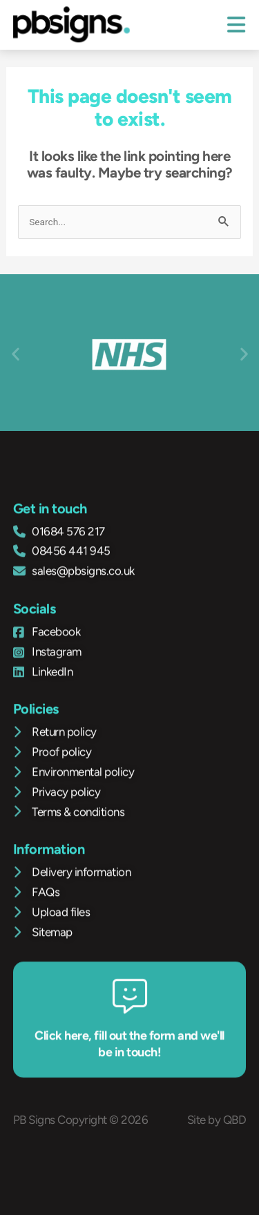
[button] (15, 353)
